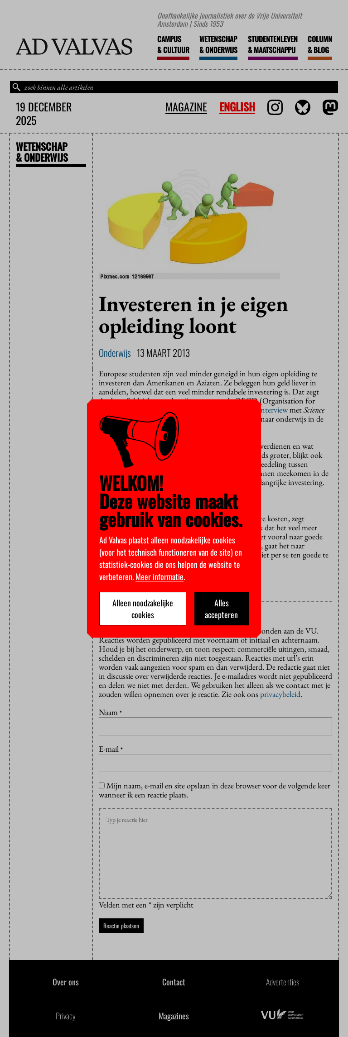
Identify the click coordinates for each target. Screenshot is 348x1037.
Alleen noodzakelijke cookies (142, 608)
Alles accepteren (221, 608)
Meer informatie (159, 576)
